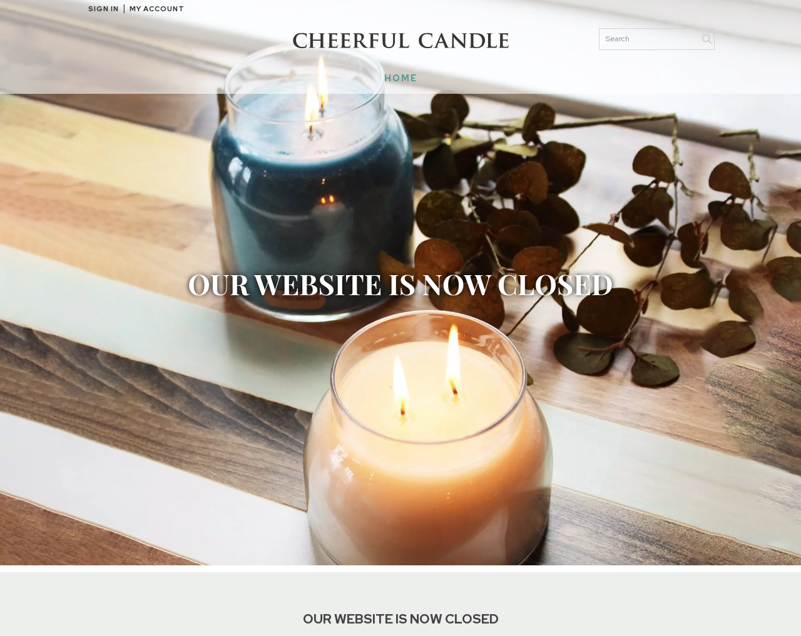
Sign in (103, 8)
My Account (157, 8)
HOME (400, 78)
